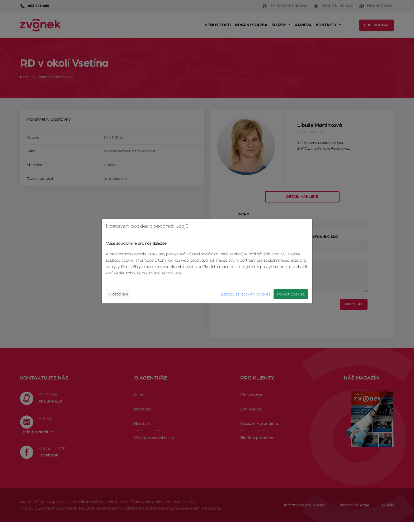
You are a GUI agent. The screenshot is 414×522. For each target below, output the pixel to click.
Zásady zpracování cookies (245, 294)
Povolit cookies (291, 294)
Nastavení (118, 294)
